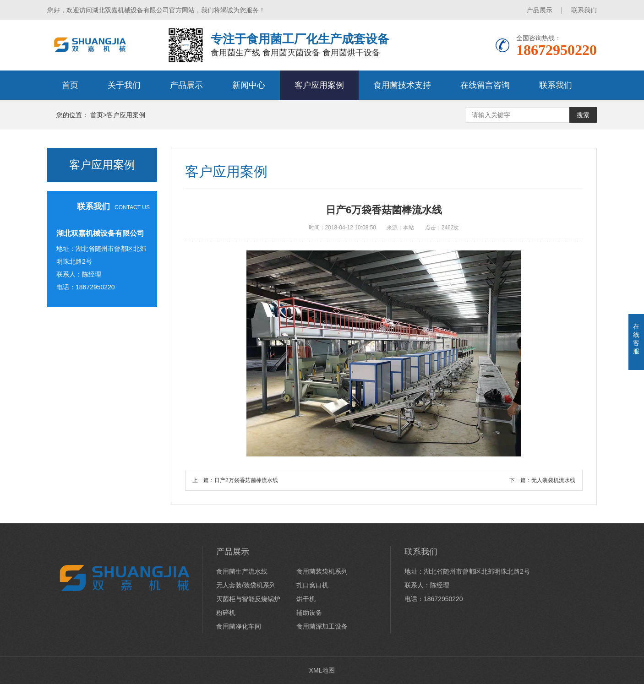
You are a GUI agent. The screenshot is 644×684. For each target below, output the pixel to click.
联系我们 (584, 10)
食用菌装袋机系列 (322, 571)
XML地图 (322, 670)
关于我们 (124, 85)
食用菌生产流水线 (241, 571)
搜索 (583, 115)
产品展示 (539, 10)
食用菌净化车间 (238, 626)
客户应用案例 (319, 85)
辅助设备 (309, 612)
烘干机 (306, 599)
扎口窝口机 (312, 585)
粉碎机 (225, 612)
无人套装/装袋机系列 (246, 585)
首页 (70, 85)
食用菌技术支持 (402, 85)
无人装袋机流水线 (553, 480)
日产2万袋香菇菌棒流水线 (246, 480)
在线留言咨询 (485, 85)
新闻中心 (248, 85)
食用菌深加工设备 (322, 626)
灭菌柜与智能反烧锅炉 (248, 599)
